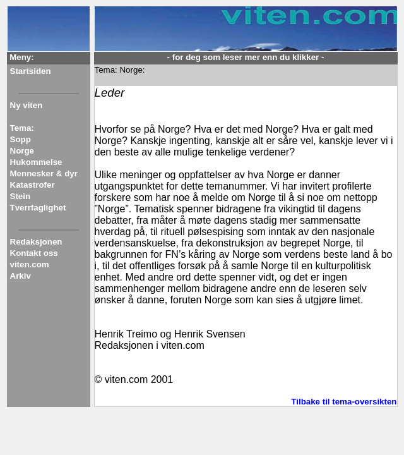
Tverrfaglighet (38, 207)
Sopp (20, 139)
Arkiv (20, 276)
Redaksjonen (36, 241)
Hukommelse (36, 162)
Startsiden (30, 71)
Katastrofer (32, 185)
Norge (22, 150)
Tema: (22, 128)
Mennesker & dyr (44, 173)
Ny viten (26, 105)
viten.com (29, 264)
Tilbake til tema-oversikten (343, 401)
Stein (20, 196)
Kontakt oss (34, 253)
